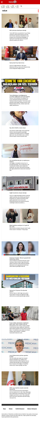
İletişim (10, 409)
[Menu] (1, 2)
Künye (4, 409)
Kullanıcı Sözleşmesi (32, 409)
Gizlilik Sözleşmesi (20, 409)
